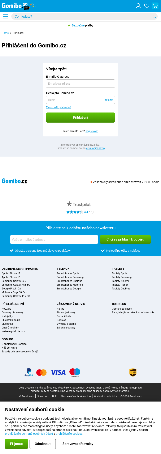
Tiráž (54, 396)
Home (5, 32)
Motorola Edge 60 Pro (14, 292)
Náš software (9, 347)
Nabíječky (7, 316)
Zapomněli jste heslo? (58, 107)
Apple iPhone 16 (11, 277)
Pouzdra (6, 308)
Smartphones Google (69, 288)
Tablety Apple (119, 273)
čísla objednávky (95, 148)
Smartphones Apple (68, 273)
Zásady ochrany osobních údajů (20, 351)
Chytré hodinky (10, 327)
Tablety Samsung (122, 277)
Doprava (61, 320)
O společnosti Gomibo (14, 344)
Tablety (118, 268)
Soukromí (42, 396)
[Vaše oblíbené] (147, 6)
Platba (60, 308)
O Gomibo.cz (26, 396)
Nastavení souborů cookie (76, 396)
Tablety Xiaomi (120, 281)
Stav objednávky (66, 312)
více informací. (121, 391)
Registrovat (92, 131)
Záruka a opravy (66, 327)
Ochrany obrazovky (12, 312)
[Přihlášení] (138, 6)
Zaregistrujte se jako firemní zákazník (133, 312)
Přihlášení (18, 32)
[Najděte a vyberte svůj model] (84, 16)
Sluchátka (7, 323)
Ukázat (109, 99)
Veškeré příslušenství (13, 331)
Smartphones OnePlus (69, 281)
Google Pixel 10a (11, 288)
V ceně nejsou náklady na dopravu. (122, 387)
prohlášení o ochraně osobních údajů (29, 433)
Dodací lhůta (64, 316)
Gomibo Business (122, 308)
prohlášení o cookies (69, 433)
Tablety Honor (120, 284)
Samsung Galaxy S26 (14, 281)
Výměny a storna (66, 323)
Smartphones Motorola (70, 284)
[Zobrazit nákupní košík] (155, 6)
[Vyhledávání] (154, 16)
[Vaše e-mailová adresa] (54, 239)
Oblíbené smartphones (20, 268)
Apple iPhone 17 (11, 273)
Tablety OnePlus (121, 288)
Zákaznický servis (71, 304)
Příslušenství (13, 304)
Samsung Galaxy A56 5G (16, 284)
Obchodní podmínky (105, 396)
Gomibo (7, 339)
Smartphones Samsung (70, 277)
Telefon (63, 268)
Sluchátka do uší (11, 320)
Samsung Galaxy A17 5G (16, 296)
